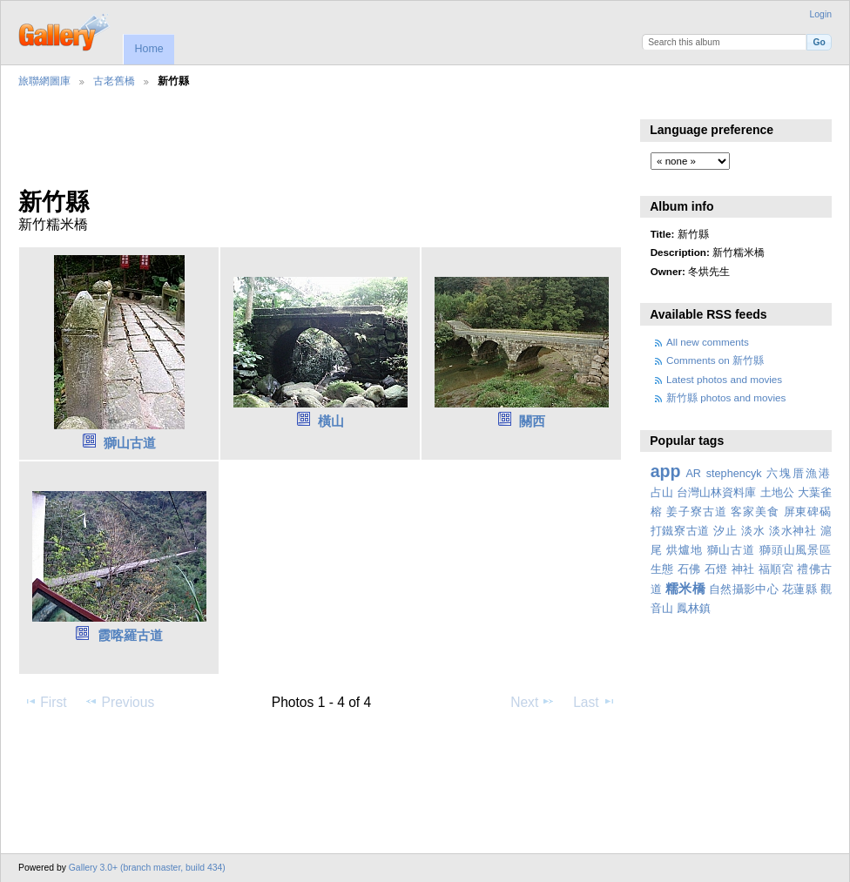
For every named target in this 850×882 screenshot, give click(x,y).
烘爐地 (684, 550)
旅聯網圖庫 (44, 80)
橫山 (331, 421)
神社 (743, 569)
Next (532, 702)
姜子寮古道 (696, 512)
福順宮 (776, 569)
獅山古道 (130, 442)
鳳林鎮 (694, 609)
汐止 (725, 531)
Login (821, 14)
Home (148, 49)
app (666, 471)
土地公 (777, 493)
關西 (532, 421)
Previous (119, 702)
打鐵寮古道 (680, 531)
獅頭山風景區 (795, 550)
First (45, 702)
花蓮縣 (799, 589)
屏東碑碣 (808, 512)
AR (693, 474)
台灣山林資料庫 (717, 493)
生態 (662, 569)
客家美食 (755, 512)
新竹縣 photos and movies (726, 397)
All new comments (707, 341)
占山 (662, 493)
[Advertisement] (318, 149)
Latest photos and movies (724, 379)
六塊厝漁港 (799, 474)
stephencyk (734, 474)
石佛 (689, 569)
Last (594, 702)
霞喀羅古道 (130, 635)
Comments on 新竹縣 (715, 360)
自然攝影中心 (744, 589)
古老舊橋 (114, 80)
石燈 (716, 569)
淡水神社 (793, 531)
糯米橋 (685, 588)
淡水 (753, 531)
